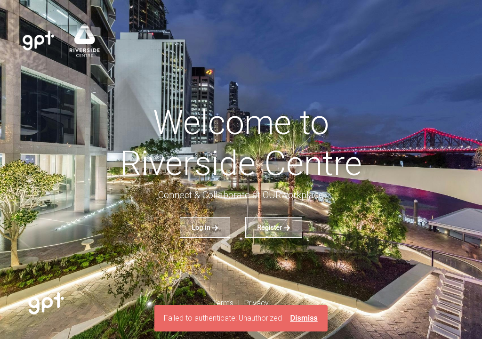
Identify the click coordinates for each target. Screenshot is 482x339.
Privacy (256, 303)
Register (273, 227)
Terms (223, 303)
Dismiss (304, 318)
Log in (205, 227)
